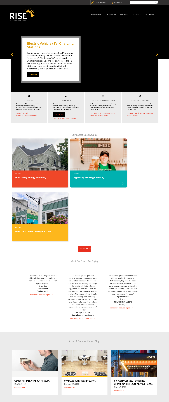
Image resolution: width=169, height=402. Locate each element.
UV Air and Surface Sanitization (80, 327)
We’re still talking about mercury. (32, 327)
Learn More (33, 75)
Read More (18, 333)
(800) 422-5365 (44, 380)
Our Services (110, 14)
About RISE (149, 14)
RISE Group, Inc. (32, 14)
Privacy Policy (72, 385)
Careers (137, 14)
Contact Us (118, 3)
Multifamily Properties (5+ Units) (26, 115)
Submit (156, 2)
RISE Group (96, 14)
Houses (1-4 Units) (22, 113)
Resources (125, 14)
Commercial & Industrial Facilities (64, 118)
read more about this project (41, 241)
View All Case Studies (85, 194)
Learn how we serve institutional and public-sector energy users (102, 114)
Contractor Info (100, 3)
